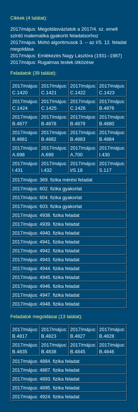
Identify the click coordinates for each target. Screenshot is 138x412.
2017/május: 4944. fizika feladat (45, 268)
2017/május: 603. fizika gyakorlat (47, 206)
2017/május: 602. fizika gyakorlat (47, 188)
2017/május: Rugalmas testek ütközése (52, 62)
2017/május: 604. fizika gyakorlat (47, 197)
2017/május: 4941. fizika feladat (45, 242)
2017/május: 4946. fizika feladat (45, 286)
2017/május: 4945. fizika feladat (45, 277)
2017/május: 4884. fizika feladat (45, 361)
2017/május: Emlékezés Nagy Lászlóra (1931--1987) (66, 55)
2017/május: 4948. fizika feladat (45, 304)
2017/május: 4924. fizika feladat (45, 396)
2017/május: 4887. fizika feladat (45, 370)
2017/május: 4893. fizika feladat (45, 379)
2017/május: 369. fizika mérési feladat (52, 180)
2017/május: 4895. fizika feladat (45, 388)
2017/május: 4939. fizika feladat (45, 224)
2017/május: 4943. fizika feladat (45, 259)
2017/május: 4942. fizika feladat (45, 250)
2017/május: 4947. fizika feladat (45, 295)
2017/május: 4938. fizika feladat (45, 215)
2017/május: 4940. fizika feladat (45, 233)
